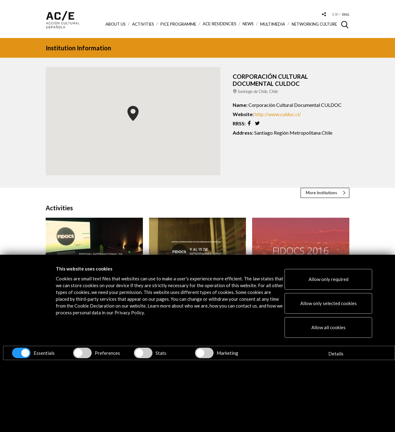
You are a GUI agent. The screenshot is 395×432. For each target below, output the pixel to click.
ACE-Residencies (219, 24)
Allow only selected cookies (328, 303)
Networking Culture (314, 24)
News (248, 24)
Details (335, 353)
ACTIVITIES (143, 24)
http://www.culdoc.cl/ (278, 114)
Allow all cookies (328, 327)
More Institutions (321, 192)
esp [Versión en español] (335, 14)
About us (116, 24)
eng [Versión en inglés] (345, 14)
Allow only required (328, 279)
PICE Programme (178, 24)
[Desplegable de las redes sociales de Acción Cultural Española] (324, 15)
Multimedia (272, 24)
